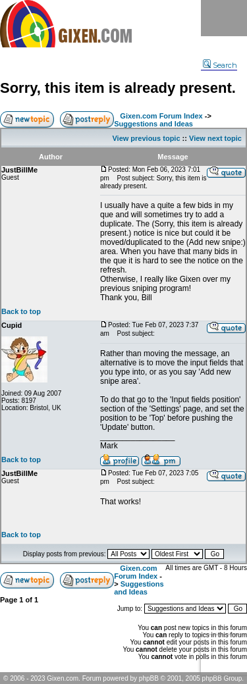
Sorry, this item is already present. (118, 88)
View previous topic (146, 138)
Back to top (21, 311)
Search (220, 65)
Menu (224, 18)
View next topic (215, 138)
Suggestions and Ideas (153, 124)
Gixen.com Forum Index (161, 116)
